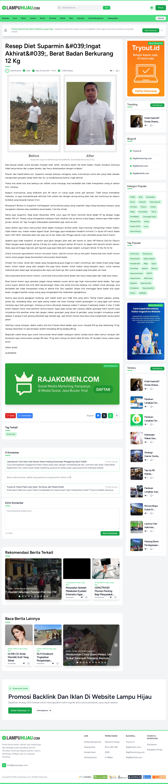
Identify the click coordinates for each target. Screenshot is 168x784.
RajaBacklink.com (139, 173)
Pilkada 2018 (135, 221)
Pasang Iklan (113, 18)
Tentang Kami (90, 757)
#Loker (132, 293)
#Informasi (11, 434)
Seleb (146, 221)
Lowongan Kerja (149, 217)
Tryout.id (135, 151)
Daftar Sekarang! (151, 30)
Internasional (155, 202)
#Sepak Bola (135, 263)
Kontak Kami (90, 752)
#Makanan (134, 288)
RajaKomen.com (139, 166)
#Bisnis (154, 268)
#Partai (144, 268)
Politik (62, 18)
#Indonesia (147, 254)
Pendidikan (134, 217)
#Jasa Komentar (136, 273)
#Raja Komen (135, 278)
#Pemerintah (146, 283)
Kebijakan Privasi (154, 749)
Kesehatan (150, 197)
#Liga (146, 263)
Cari (106, 8)
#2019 (149, 273)
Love (15, 18)
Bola (71, 18)
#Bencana (148, 278)
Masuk (160, 8)
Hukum (33, 18)
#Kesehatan (135, 259)
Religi (132, 212)
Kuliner (153, 207)
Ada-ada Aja (135, 231)
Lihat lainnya (157, 105)
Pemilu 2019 (135, 226)
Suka (10, 415)
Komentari (24, 415)
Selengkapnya (44, 710)
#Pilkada (142, 293)
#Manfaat (134, 268)
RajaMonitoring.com (141, 158)
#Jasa (153, 263)
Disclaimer (152, 744)
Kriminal (52, 18)
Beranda (5, 18)
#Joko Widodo (149, 259)
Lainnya (161, 18)
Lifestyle (80, 18)
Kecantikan (142, 212)
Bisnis (42, 18)
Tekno (23, 18)
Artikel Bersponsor (96, 18)
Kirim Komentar (110, 533)
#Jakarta (133, 283)
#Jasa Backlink (148, 288)
